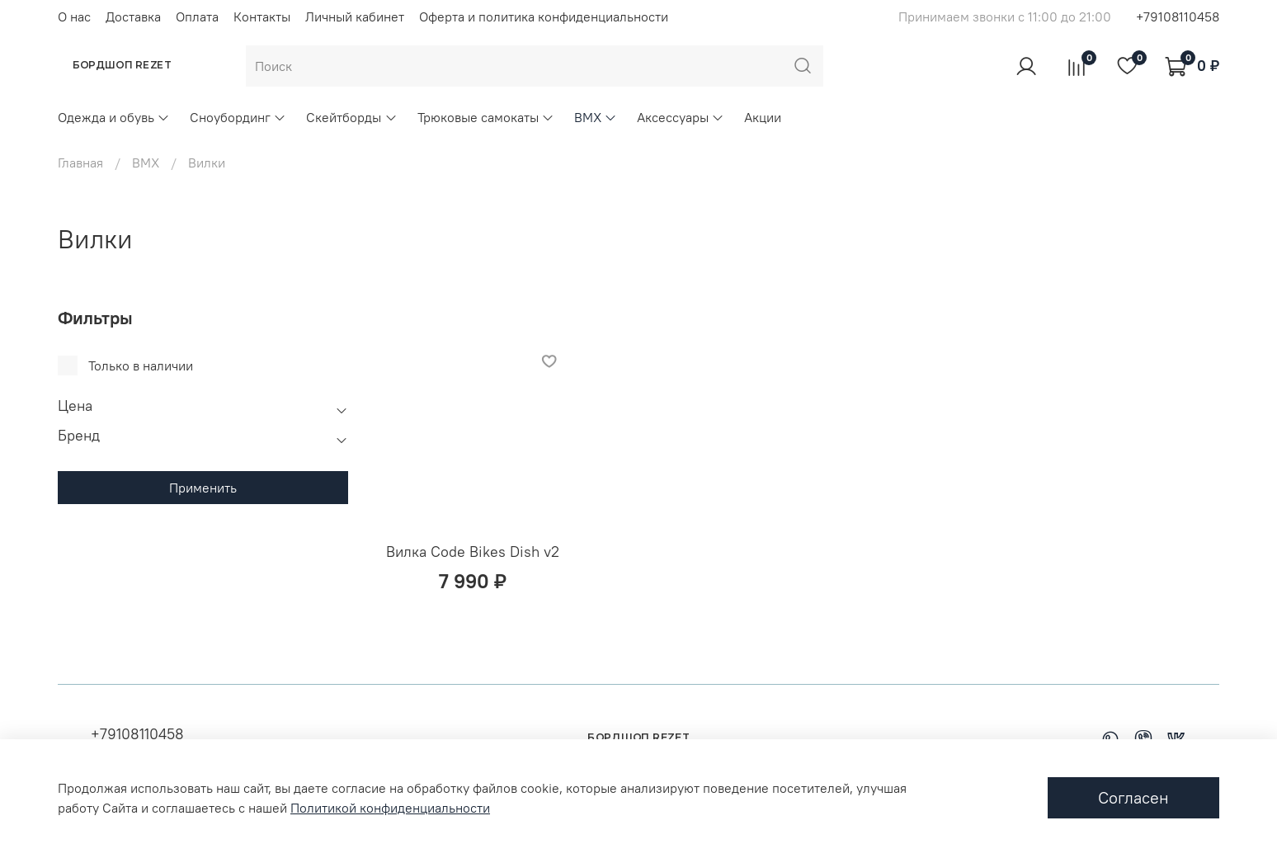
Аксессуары (680, 117)
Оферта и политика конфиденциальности (543, 16)
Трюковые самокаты (485, 117)
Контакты (261, 16)
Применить (203, 487)
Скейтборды (351, 117)
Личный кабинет (354, 16)
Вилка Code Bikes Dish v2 (472, 551)
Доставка (133, 16)
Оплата (197, 16)
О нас (74, 16)
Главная (80, 162)
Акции (762, 117)
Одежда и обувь (114, 117)
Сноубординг (238, 117)
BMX (595, 117)
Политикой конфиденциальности (390, 807)
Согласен (1133, 797)
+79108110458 (1177, 16)
